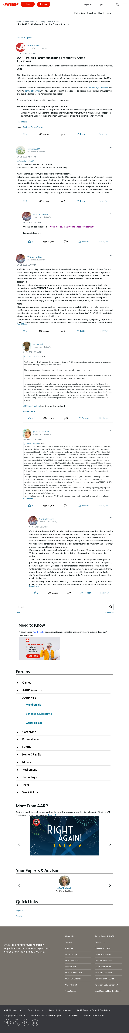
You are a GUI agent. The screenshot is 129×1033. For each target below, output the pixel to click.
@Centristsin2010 (25, 161)
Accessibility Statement (60, 1010)
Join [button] (28, 4)
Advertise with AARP (105, 936)
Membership (33, 704)
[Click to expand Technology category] (19, 777)
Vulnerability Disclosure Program (46, 1015)
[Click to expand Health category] (19, 747)
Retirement (29, 769)
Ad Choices (73, 1015)
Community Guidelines (97, 87)
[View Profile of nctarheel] (38, 344)
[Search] (64, 607)
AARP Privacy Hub (13, 1010)
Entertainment (31, 739)
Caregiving (29, 731)
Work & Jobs (30, 792)
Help (100, 13)
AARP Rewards (32, 690)
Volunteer (69, 948)
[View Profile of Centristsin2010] (41, 431)
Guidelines (91, 13)
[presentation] (19, 843)
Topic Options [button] (26, 37)
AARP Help (29, 697)
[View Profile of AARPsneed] (33, 45)
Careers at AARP (103, 948)
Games (26, 682)
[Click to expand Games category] (19, 683)
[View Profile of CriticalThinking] (40, 214)
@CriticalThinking (31, 356)
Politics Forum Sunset (33, 127)
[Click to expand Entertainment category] (19, 740)
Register (88, 4)
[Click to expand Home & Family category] (19, 755)
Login (100, 4)
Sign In (19, 916)
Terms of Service (32, 90)
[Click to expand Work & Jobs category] (19, 792)
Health (26, 747)
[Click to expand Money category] (19, 762)
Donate (68, 942)
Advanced (109, 612)
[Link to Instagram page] (25, 1022)
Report (83, 134)
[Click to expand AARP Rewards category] (19, 690)
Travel (26, 784)
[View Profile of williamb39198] (33, 149)
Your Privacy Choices (94, 1015)
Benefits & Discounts (39, 713)
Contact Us (100, 942)
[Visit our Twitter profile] (16, 1022)
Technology (29, 777)
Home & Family (31, 754)
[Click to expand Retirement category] (19, 770)
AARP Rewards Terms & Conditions (93, 1010)
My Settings (79, 13)
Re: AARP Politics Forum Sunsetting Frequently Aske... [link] (44, 24)
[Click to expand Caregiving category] (19, 732)
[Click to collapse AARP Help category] (19, 698)
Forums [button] (108, 13)
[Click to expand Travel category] (19, 785)
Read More (22, 122)
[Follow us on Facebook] (7, 1022)
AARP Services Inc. (103, 954)
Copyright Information (14, 1015)
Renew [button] (43, 4)
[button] (125, 4)
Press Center (71, 990)
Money (26, 762)
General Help (34, 722)
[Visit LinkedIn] (35, 1022)
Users (18, 612)
